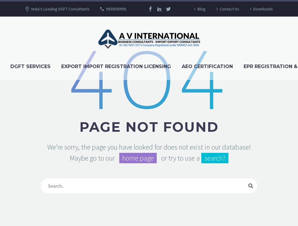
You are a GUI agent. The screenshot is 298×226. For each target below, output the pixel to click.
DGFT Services (30, 66)
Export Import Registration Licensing (116, 66)
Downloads (263, 9)
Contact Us (229, 9)
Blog (201, 9)
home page (138, 158)
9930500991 (116, 9)
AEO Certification (207, 66)
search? (214, 158)
